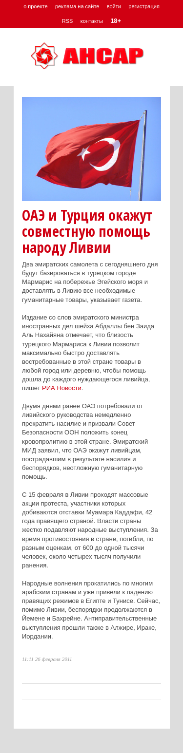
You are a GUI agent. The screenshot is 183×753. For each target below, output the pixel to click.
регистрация (144, 6)
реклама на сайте (77, 6)
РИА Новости (61, 388)
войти (114, 6)
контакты (92, 21)
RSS (67, 21)
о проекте (35, 6)
